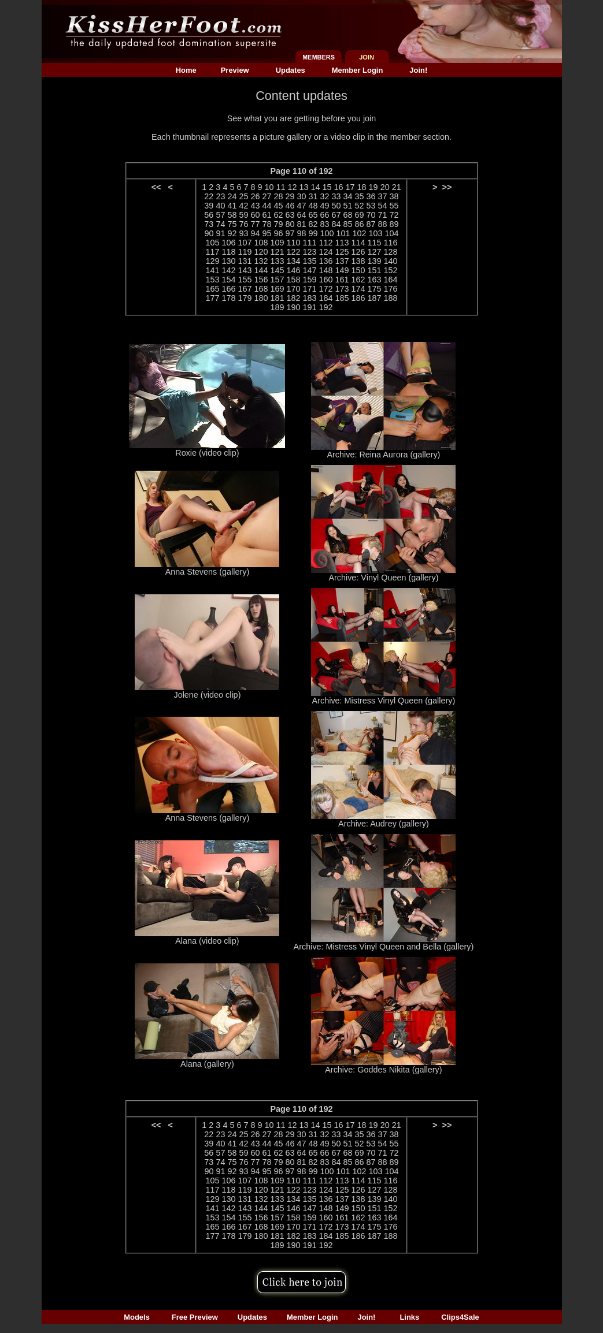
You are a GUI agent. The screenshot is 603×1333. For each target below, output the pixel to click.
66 (325, 214)
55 (394, 205)
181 (277, 298)
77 (255, 224)
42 (243, 205)
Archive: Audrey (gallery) (383, 823)
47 (301, 205)
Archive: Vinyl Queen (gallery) (383, 577)
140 (391, 261)
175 (375, 288)
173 (342, 288)
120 (261, 251)
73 (208, 224)
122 (293, 251)
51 (348, 205)
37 (382, 196)
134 (293, 261)
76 (243, 224)
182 (293, 298)
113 (342, 242)
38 (394, 196)
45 (278, 205)
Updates (290, 70)
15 (327, 187)
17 (350, 187)
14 (315, 187)
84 (336, 224)
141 (212, 270)
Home (186, 70)
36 (371, 196)
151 (375, 270)
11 (280, 187)
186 (358, 298)
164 (391, 279)
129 (212, 261)
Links (409, 1317)
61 (266, 214)
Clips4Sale (460, 1317)
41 (231, 205)
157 (277, 279)
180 (261, 298)
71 (382, 214)
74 (220, 224)
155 (244, 279)
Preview (235, 70)
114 (358, 242)
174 (358, 288)
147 (309, 270)
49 (325, 205)
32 (325, 196)
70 (371, 214)
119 (244, 251)
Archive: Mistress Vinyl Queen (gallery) (384, 700)
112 (326, 242)
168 (261, 288)
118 (228, 251)
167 (244, 288)
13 (304, 187)
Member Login (357, 70)
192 (326, 307)
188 (391, 298)
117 (212, 251)
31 (313, 196)
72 (394, 214)
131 (244, 261)
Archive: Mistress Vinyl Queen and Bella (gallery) (384, 946)
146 (293, 270)
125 (342, 251)
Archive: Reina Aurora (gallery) (383, 454)
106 (228, 242)
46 (289, 205)
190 (293, 307)
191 (309, 307)
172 (326, 288)
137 (342, 261)
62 (278, 214)
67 (336, 214)
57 (220, 214)
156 (261, 279)
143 (244, 270)
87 (371, 224)
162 (358, 279)
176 (391, 288)
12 (292, 187)
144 (261, 270)
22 (208, 196)
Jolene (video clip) (207, 694)
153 (212, 279)
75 (231, 224)
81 (301, 224)
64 (301, 214)
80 (289, 224)
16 (338, 187)
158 (293, 279)
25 (243, 196)
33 (336, 196)
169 (277, 288)
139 (375, 261)
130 (228, 261)
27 (266, 196)
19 (373, 187)
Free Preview (195, 1317)
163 (375, 279)
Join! (418, 70)
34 (348, 196)
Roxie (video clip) (207, 452)
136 (326, 261)
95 (266, 233)
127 (375, 251)
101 (343, 233)
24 (231, 196)
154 (228, 279)
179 (244, 298)
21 (396, 187)
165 (212, 288)
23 (220, 196)
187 (375, 298)
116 (391, 242)
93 (243, 233)
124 (326, 251)
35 (359, 196)
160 (326, 279)
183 (309, 298)
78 (266, 224)
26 (255, 196)
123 (309, 251)
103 (376, 233)
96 (278, 233)
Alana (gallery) (207, 1063)
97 (289, 233)
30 (301, 196)
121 (277, 251)
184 (326, 298)
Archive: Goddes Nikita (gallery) (383, 1069)
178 (228, 298)
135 (309, 261)
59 (243, 214)
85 (348, 224)
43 (255, 205)
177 (212, 298)
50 (336, 205)
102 (360, 233)
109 (277, 242)
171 (309, 288)
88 (382, 224)
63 (289, 214)
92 (231, 233)
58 (231, 214)
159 (309, 279)
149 (342, 270)
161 (342, 279)
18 (362, 187)
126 (358, 251)
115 (375, 242)
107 (244, 242)
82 (313, 224)
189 (277, 307)
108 (261, 242)
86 (359, 224)
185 (342, 298)
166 (228, 288)
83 (325, 224)
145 (277, 270)
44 (266, 205)
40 (220, 205)
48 (313, 205)
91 (220, 233)
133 (277, 261)
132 (261, 261)
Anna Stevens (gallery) (207, 571)
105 (212, 242)
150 (358, 270)
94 (255, 233)
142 (228, 270)
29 (289, 196)
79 (278, 224)
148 (326, 270)
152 (391, 270)
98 (301, 233)
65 (313, 214)
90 (208, 233)
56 (208, 214)
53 (371, 205)
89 (394, 224)
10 (268, 187)
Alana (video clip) (207, 940)
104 (392, 233)
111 (309, 242)
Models (137, 1317)
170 (293, 288)
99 (313, 233)
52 (359, 205)
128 (391, 251)
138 (358, 261)
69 (359, 214)
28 (278, 196)
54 (382, 205)
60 (255, 214)
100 (327, 233)
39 (208, 205)
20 (385, 187)
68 (348, 214)
